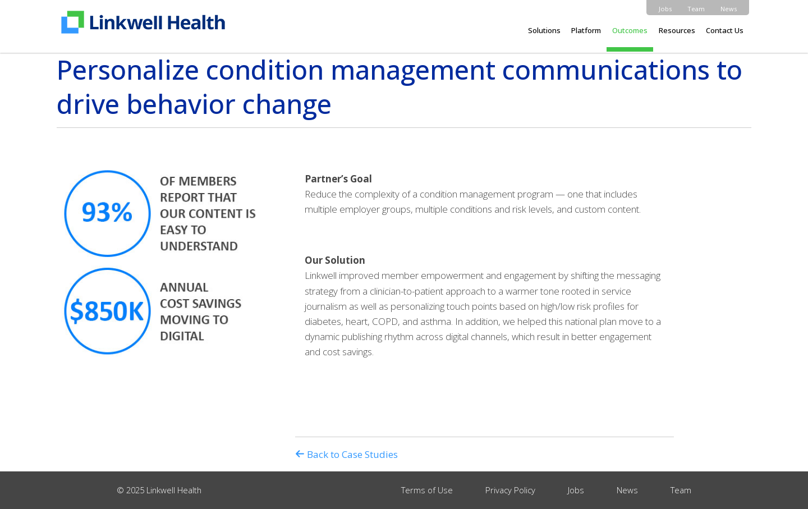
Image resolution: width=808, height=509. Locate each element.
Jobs (665, 8)
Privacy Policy (510, 490)
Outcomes (630, 30)
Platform (586, 30)
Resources (677, 30)
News (728, 8)
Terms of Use (427, 490)
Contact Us (724, 30)
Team (696, 8)
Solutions (544, 30)
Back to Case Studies (346, 454)
